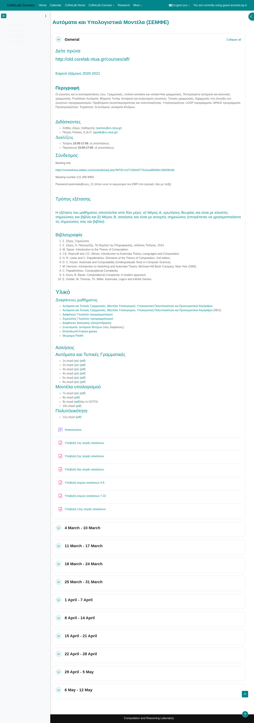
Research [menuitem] (124, 5)
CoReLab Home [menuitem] (75, 5)
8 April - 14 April (83, 618)
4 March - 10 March (86, 528)
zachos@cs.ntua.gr (112, 128)
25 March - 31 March (87, 582)
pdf (86, 360)
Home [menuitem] (42, 5)
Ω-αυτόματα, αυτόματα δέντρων (85, 327)
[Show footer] (245, 714)
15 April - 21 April (84, 636)
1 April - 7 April (82, 600)
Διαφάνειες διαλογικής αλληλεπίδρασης (90, 322)
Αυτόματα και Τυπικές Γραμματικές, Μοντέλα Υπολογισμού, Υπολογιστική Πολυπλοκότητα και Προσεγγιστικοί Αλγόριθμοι (141, 305)
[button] (179, 5)
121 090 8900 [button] (88, 177)
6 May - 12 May (82, 690)
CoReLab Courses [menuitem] (100, 5)
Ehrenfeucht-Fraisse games (83, 331)
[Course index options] (46, 16)
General (75, 39)
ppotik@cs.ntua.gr (108, 132)
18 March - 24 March (87, 564)
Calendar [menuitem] (55, 5)
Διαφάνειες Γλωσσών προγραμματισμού (91, 314)
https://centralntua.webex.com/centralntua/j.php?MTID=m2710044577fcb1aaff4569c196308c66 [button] (118, 170)
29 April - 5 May (82, 672)
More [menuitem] (136, 5)
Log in (243, 5)
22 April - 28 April (84, 654)
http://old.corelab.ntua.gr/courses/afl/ (96, 59)
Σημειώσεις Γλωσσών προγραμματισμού (91, 318)
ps (79, 360)
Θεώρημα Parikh (76, 335)
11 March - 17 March (87, 546)
